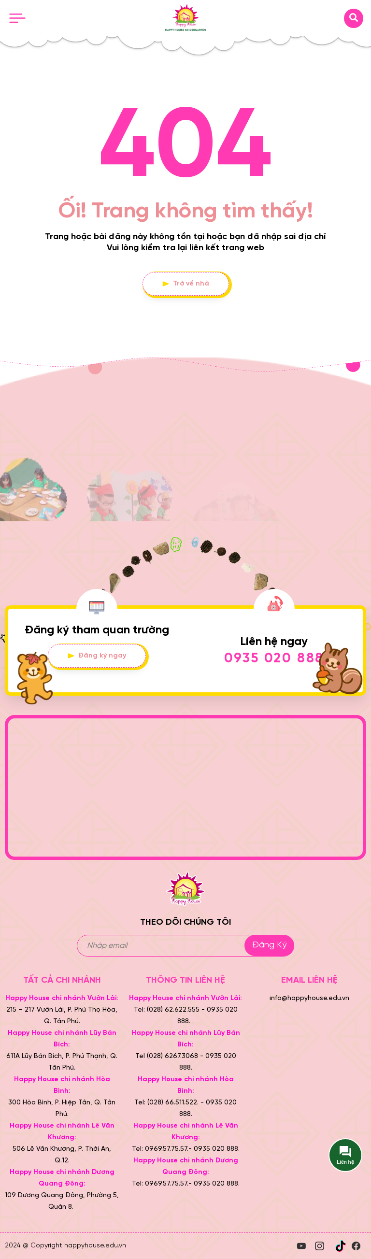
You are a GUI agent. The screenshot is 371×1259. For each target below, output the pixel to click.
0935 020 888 (274, 659)
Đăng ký (269, 945)
